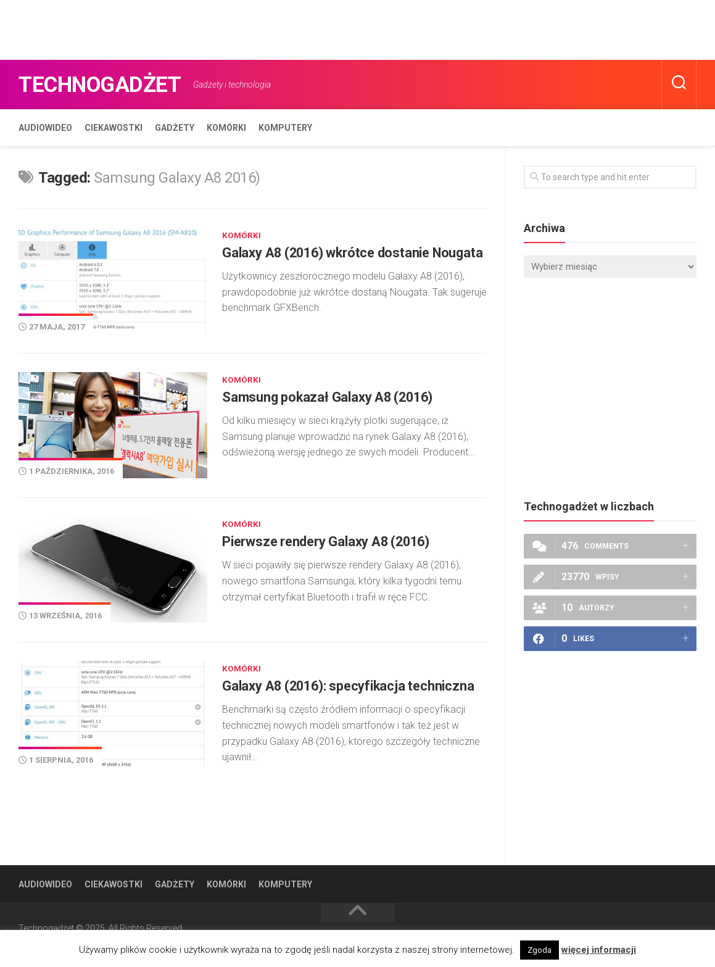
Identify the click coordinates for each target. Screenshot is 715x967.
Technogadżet (112, 84)
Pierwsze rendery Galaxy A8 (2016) (335, 548)
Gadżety (174, 128)
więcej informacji (598, 949)
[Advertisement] (224, 28)
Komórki (226, 128)
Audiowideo (45, 128)
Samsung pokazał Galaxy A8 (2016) (336, 406)
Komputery (285, 128)
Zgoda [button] (539, 950)
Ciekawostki (114, 128)
